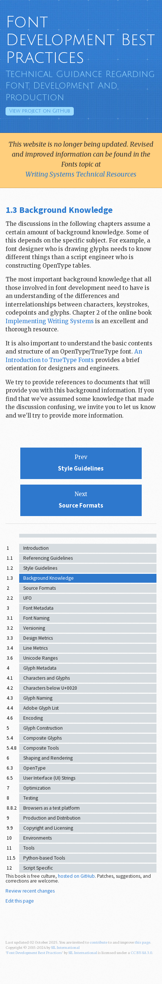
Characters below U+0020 (50, 688)
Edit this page (20, 901)
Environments (37, 838)
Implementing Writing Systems (50, 321)
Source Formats (39, 588)
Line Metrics (35, 648)
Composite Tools (41, 748)
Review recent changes (30, 891)
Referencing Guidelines (48, 558)
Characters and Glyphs (46, 678)
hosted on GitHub (76, 876)
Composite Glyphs (42, 738)
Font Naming (36, 618)
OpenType (34, 768)
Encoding (33, 718)
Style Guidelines (40, 568)
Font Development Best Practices (80, 40)
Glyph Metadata (39, 668)
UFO (27, 598)
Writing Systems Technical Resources (81, 174)
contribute (98, 942)
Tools (28, 848)
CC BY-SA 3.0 (141, 953)
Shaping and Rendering (48, 758)
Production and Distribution (51, 818)
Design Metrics (38, 638)
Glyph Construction (43, 728)
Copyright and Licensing (48, 828)
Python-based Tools (44, 858)
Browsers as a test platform (51, 808)
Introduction (36, 548)
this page (142, 942)
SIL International (65, 947)
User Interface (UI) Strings (49, 778)
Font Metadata (38, 608)
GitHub (39, 111)
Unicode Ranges (40, 658)
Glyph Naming (37, 698)
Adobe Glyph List (41, 708)
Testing (30, 798)
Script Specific (38, 868)
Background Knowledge (48, 578)
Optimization (37, 788)
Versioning (34, 628)
